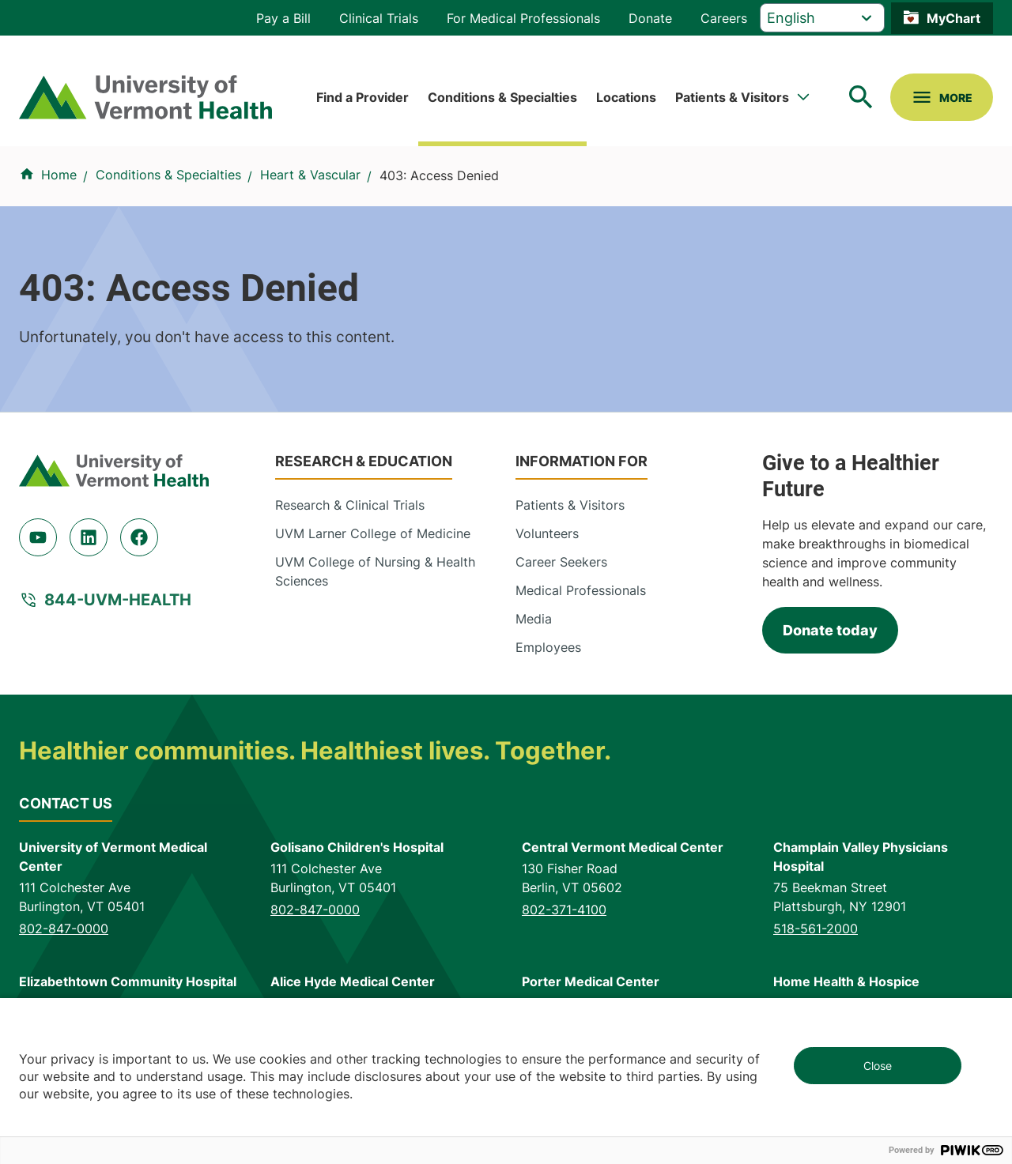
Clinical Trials (378, 18)
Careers (723, 18)
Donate (650, 18)
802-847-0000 (63, 928)
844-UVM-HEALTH (117, 599)
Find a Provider (362, 97)
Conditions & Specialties (502, 97)
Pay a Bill (283, 18)
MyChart (953, 18)
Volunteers (547, 533)
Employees (548, 647)
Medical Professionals (580, 590)
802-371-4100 (564, 909)
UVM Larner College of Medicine (372, 533)
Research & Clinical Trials (350, 505)
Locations (626, 97)
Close (877, 1065)
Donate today (830, 630)
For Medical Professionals (523, 18)
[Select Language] (822, 17)
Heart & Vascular (310, 175)
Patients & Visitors (732, 97)
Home (59, 175)
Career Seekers (561, 562)
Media (533, 619)
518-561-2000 (815, 928)
